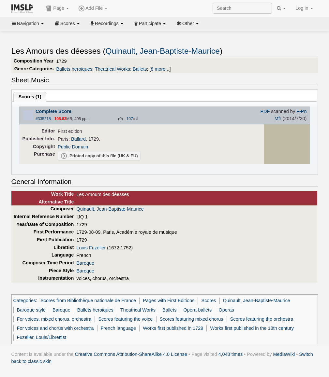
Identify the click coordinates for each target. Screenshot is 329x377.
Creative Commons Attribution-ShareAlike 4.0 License (131, 354)
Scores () (30, 96)
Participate (150, 23)
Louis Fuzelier (91, 247)
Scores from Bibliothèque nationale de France (88, 300)
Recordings (107, 23)
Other (188, 23)
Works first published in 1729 (173, 328)
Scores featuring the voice (125, 319)
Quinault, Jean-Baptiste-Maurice (163, 51)
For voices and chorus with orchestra (55, 328)
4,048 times (230, 354)
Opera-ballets (198, 310)
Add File (93, 8)
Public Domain (73, 146)
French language (118, 328)
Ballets (140, 69)
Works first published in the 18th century (252, 328)
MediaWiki (284, 354)
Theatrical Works (112, 69)
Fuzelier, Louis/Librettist (42, 337)
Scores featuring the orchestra (261, 319)
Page (57, 8)
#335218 (43, 119)
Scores (67, 23)
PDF (265, 111)
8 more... (160, 69)
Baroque (85, 263)
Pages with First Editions (168, 300)
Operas (226, 310)
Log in (304, 8)
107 (130, 119)
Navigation (28, 23)
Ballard (78, 139)
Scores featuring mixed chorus (191, 319)
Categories (24, 300)
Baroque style (31, 310)
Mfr (278, 118)
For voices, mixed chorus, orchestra (54, 319)
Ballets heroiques (74, 69)
